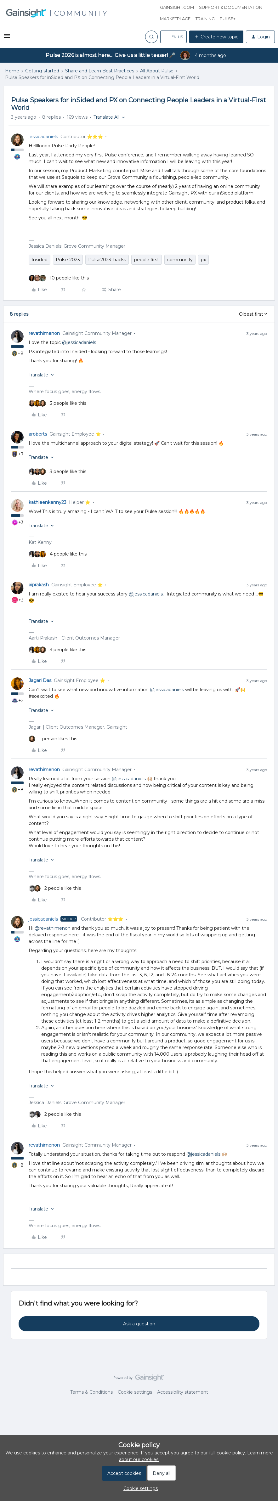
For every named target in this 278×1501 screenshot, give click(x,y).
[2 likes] (55, 888)
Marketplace (175, 18)
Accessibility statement (182, 1392)
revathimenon (44, 333)
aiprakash (39, 585)
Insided (39, 259)
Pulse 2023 (68, 259)
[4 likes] (58, 554)
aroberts (38, 434)
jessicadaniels (43, 136)
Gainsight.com (177, 7)
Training (205, 18)
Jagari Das (40, 680)
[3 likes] (57, 403)
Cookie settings (135, 1392)
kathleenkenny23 (47, 502)
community (180, 259)
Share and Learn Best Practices (99, 71)
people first (146, 259)
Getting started (42, 71)
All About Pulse (156, 71)
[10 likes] (59, 278)
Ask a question (139, 1324)
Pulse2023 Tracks (107, 259)
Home (12, 71)
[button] (7, 38)
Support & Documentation (230, 7)
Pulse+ (227, 18)
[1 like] (53, 739)
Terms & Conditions (91, 1392)
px (203, 259)
